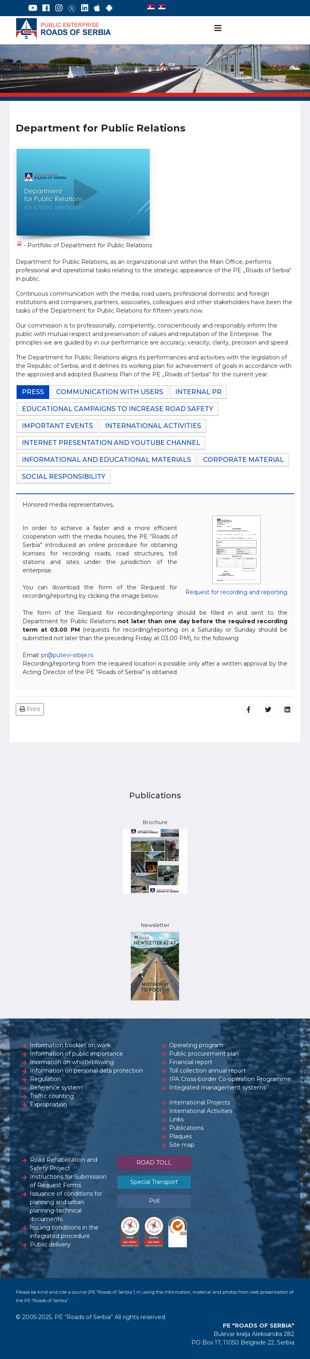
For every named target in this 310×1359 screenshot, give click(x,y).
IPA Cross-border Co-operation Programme (230, 1079)
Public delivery (50, 1244)
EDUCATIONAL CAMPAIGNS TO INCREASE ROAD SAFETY (117, 409)
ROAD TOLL (154, 1162)
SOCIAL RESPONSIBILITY (63, 476)
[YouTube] (33, 8)
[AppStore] (97, 8)
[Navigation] (218, 28)
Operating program (196, 1045)
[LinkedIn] (84, 8)
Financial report (190, 1062)
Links (176, 1119)
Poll (154, 1201)
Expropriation (48, 1104)
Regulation (45, 1079)
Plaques (180, 1136)
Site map (182, 1144)
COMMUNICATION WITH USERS (109, 392)
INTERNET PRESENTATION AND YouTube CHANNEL (111, 443)
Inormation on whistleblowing (72, 1062)
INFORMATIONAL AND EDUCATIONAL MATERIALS (106, 459)
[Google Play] (109, 8)
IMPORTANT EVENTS (57, 426)
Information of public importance (76, 1053)
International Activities (200, 1111)
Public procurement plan (204, 1053)
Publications (186, 1127)
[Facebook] (46, 8)
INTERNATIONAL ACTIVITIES (153, 426)
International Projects (199, 1102)
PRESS (33, 392)
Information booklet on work (70, 1045)
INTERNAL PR (198, 392)
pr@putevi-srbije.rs (67, 655)
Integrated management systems (217, 1087)
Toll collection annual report (207, 1070)
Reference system (56, 1087)
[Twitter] (71, 8)
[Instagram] (59, 8)
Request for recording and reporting (236, 592)
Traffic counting (52, 1096)
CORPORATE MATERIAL (243, 459)
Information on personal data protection (86, 1070)
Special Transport (154, 1182)
